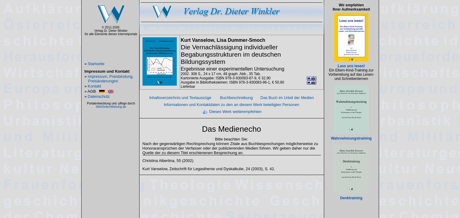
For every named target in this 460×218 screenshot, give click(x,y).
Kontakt (94, 86)
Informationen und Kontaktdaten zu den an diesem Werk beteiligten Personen (231, 104)
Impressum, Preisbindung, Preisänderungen (110, 78)
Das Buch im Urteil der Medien (287, 97)
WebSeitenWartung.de (111, 106)
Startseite (96, 63)
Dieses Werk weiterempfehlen (235, 111)
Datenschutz (98, 96)
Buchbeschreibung (236, 97)
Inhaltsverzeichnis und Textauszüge (180, 97)
